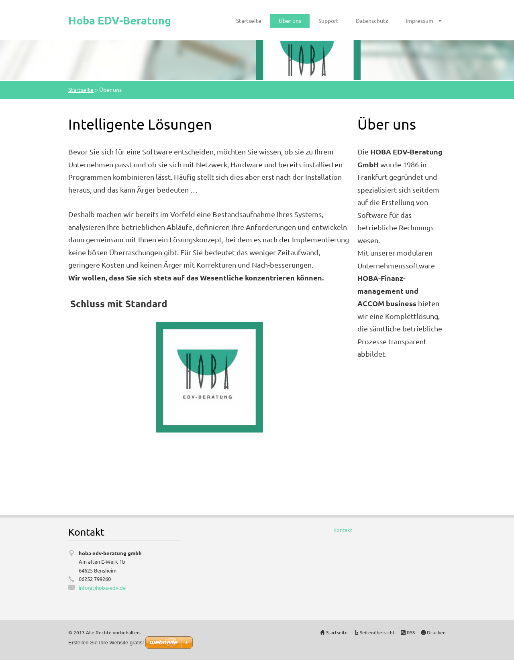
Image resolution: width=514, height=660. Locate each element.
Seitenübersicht (377, 632)
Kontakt (342, 529)
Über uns (290, 20)
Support (328, 20)
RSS (411, 632)
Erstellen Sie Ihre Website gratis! (106, 643)
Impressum (419, 20)
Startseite (248, 20)
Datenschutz (372, 20)
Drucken (436, 632)
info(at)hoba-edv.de (102, 587)
